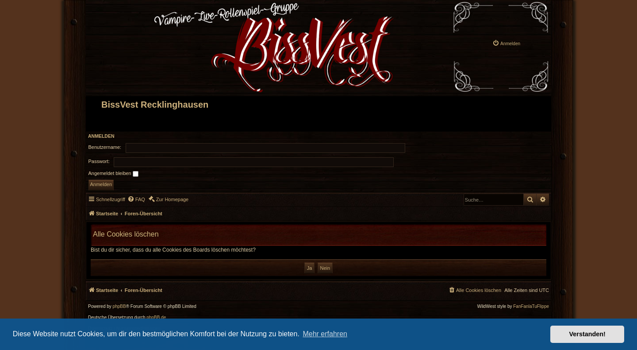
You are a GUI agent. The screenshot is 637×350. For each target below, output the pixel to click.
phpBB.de (156, 317)
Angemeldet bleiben (113, 174)
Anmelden (101, 136)
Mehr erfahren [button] (325, 334)
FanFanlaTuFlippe (531, 306)
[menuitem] (506, 43)
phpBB (119, 306)
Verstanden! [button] (587, 334)
